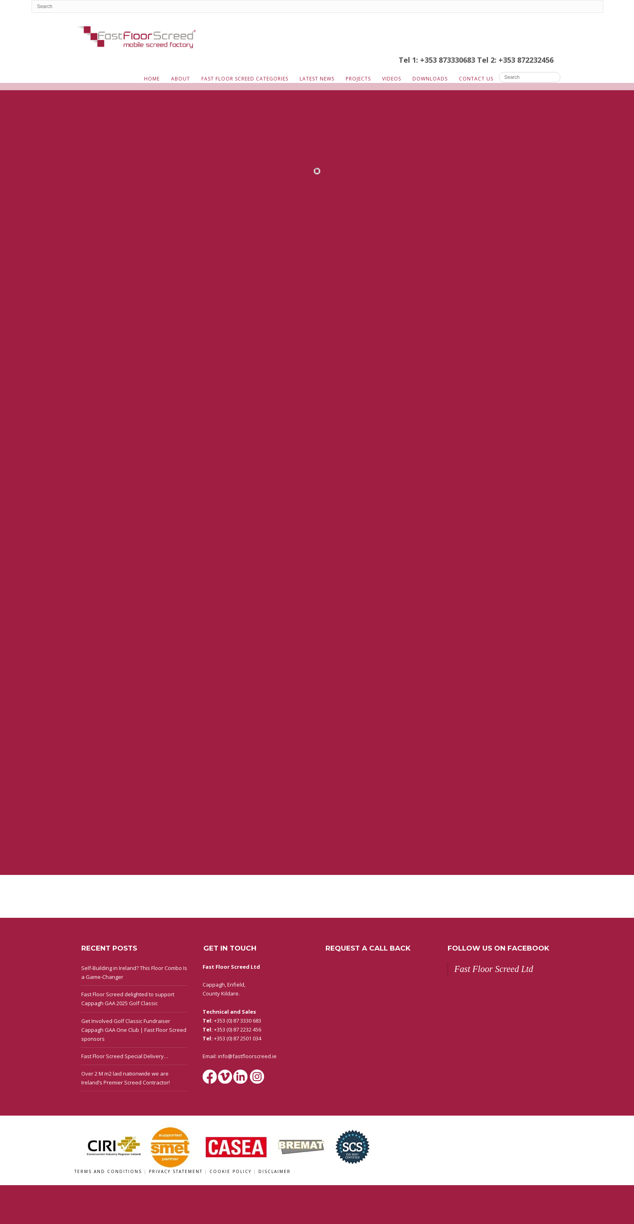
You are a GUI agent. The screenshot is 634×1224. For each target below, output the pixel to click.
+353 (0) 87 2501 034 (237, 1038)
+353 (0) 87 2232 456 (237, 1029)
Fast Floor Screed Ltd (493, 969)
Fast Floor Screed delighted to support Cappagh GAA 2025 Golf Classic (127, 999)
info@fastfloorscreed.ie (247, 1056)
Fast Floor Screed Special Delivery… (124, 1056)
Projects (358, 78)
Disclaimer (274, 1171)
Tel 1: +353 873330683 (438, 60)
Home (152, 78)
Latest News (317, 78)
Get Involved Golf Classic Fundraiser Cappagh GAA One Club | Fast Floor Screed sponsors (133, 1029)
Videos (391, 78)
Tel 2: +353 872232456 (515, 60)
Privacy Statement (177, 1171)
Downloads (430, 78)
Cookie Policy (231, 1171)
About (180, 78)
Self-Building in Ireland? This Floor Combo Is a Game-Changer (134, 972)
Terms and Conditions (109, 1171)
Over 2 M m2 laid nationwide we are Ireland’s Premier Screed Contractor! (125, 1078)
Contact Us (476, 78)
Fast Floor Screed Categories (244, 78)
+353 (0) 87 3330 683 (237, 1020)
